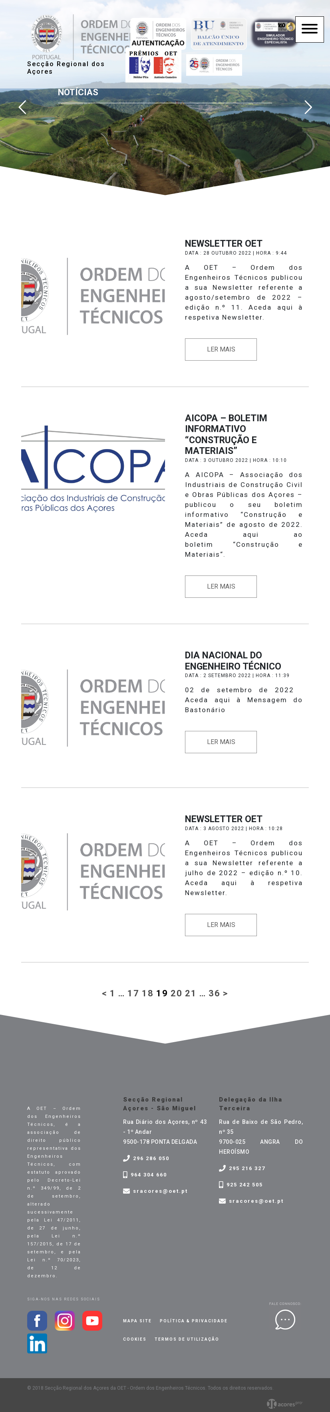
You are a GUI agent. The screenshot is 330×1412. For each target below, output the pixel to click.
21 (191, 993)
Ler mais (221, 349)
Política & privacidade (194, 1321)
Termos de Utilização (187, 1339)
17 (133, 993)
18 (148, 993)
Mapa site (137, 1321)
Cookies (135, 1339)
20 (177, 993)
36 (215, 993)
